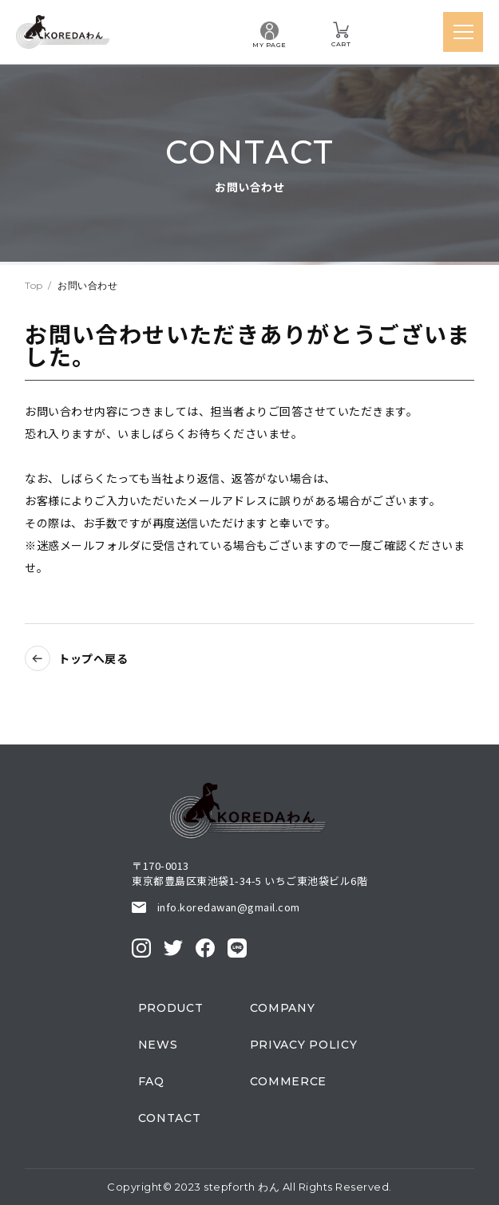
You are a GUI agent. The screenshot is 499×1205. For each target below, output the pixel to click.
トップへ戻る (93, 658)
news (158, 1044)
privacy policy (304, 1044)
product (171, 1008)
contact (169, 1118)
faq (151, 1081)
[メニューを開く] (463, 32)
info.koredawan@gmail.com (228, 907)
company (282, 1008)
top (34, 285)
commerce (288, 1081)
